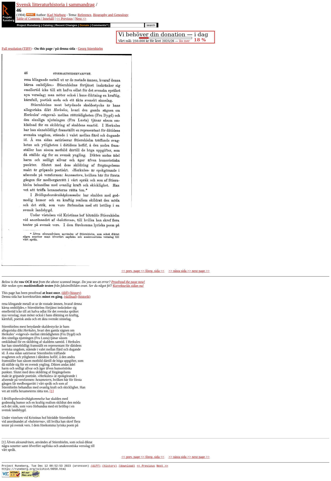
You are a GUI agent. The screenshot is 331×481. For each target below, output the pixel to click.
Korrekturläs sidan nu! (128, 285)
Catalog (48, 25)
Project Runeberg (28, 25)
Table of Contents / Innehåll (35, 18)
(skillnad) (70, 296)
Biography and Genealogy (111, 15)
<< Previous (64, 18)
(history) (75, 293)
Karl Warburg (56, 15)
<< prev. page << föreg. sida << (142, 271)
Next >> (80, 18)
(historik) (84, 296)
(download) (127, 466)
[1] (52, 391)
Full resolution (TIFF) (16, 48)
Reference (84, 15)
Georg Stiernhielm (90, 48)
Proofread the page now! (128, 282)
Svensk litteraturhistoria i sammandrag (55, 4)
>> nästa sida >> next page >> (189, 271)
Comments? (100, 25)
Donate (84, 25)
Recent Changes (66, 25)
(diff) (65, 293)
